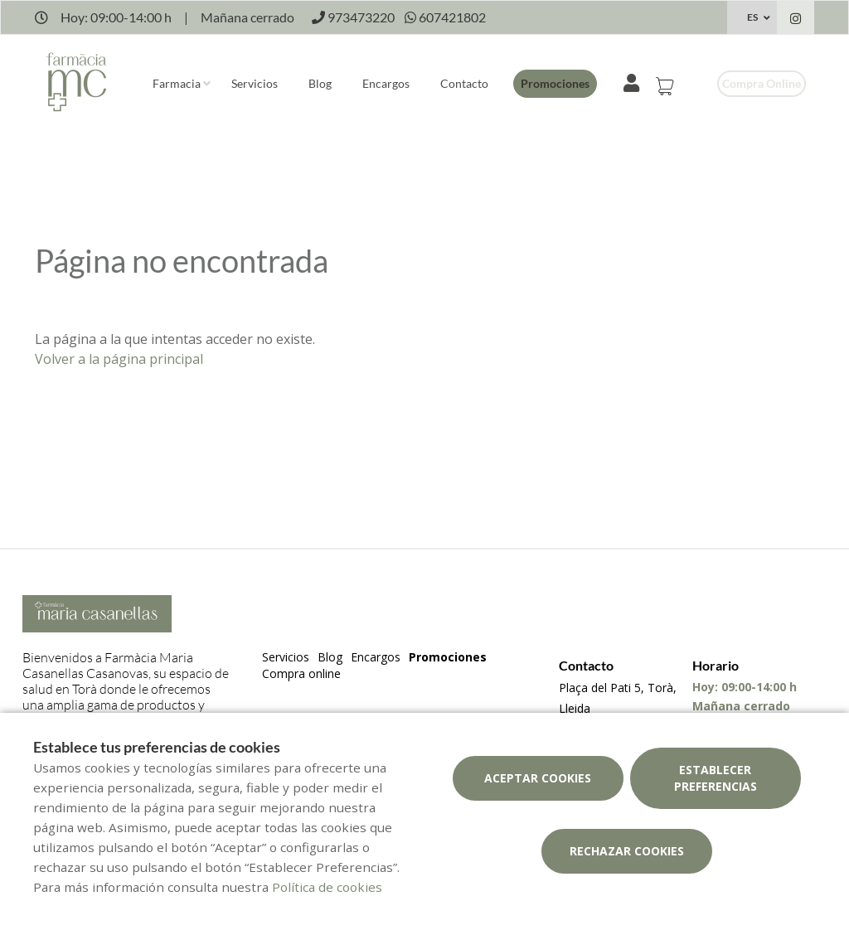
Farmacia (177, 83)
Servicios (254, 83)
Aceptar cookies (537, 778)
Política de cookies (327, 887)
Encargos (386, 83)
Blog (320, 83)
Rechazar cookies (627, 851)
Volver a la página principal (119, 359)
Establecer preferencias (715, 778)
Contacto (464, 83)
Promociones (555, 83)
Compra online (761, 83)
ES (752, 17)
